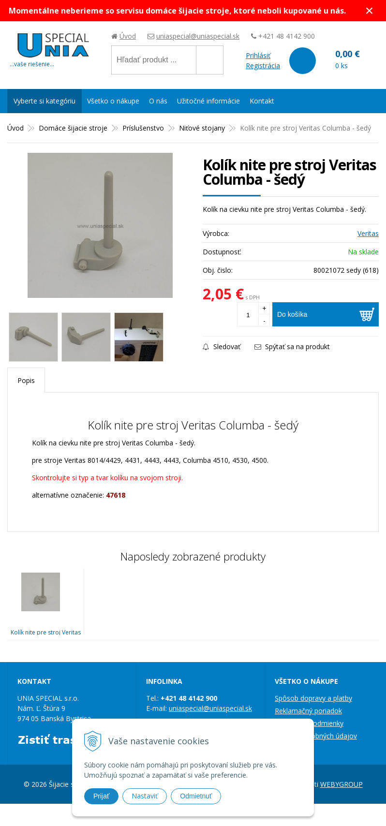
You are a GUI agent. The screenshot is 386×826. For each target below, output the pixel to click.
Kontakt (262, 100)
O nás (158, 100)
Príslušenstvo (143, 128)
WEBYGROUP (341, 784)
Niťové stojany (202, 128)
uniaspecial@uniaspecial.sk (197, 36)
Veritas (368, 233)
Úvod (127, 36)
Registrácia (263, 65)
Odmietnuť (196, 796)
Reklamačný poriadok (308, 710)
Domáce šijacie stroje (73, 128)
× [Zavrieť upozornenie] (369, 10)
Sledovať (221, 346)
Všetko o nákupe (113, 100)
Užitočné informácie (208, 100)
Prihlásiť (258, 55)
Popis (26, 380)
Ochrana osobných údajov (316, 735)
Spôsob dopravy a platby (313, 698)
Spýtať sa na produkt (292, 346)
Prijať (101, 796)
